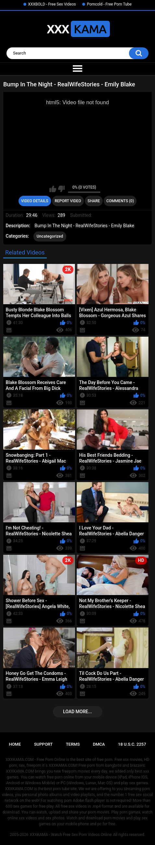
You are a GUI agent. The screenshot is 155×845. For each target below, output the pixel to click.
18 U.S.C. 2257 (132, 744)
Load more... (77, 711)
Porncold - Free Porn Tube (109, 4)
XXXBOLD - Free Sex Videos (52, 4)
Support (43, 744)
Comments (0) (120, 201)
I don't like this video (61, 189)
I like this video (52, 189)
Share (93, 201)
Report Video (68, 201)
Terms (73, 744)
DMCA (99, 744)
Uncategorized (50, 236)
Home (15, 744)
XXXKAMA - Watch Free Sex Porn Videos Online (70, 834)
